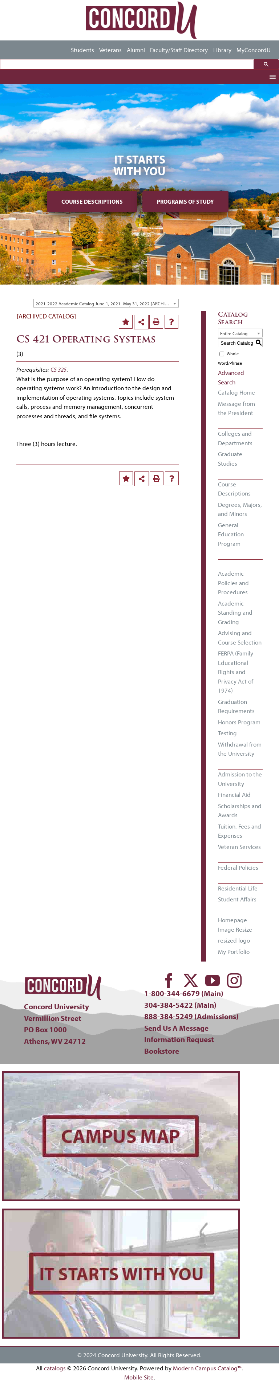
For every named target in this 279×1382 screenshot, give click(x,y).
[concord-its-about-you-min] (121, 1213)
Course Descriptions (92, 201)
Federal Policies (238, 867)
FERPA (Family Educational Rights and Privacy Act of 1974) (235, 671)
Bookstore (161, 1051)
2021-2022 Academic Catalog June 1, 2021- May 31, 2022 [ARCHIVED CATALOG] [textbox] (107, 303)
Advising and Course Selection (240, 637)
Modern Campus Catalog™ (207, 1368)
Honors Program (239, 722)
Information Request (179, 1039)
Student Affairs (237, 899)
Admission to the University (240, 778)
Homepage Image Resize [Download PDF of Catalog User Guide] (235, 924)
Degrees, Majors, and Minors (240, 509)
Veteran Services (239, 846)
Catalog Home (236, 392)
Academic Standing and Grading (235, 612)
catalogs (55, 1368)
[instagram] (234, 980)
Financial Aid (234, 794)
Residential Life (238, 888)
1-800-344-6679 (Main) (183, 993)
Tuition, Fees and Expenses (239, 830)
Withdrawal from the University (240, 748)
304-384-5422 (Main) (180, 1005)
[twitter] (190, 980)
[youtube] (212, 980)
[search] (129, 64)
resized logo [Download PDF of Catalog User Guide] (234, 940)
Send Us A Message (176, 1028)
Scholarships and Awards (240, 810)
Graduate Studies (230, 458)
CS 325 (58, 369)
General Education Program (231, 534)
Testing (227, 733)
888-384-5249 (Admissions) (191, 1016)
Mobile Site (139, 1377)
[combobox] (106, 303)
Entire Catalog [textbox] (233, 333)
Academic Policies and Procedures (233, 582)
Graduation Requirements (236, 706)
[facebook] (169, 980)
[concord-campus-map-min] (121, 1076)
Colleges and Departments (235, 438)
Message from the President (236, 408)
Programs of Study (185, 201)
